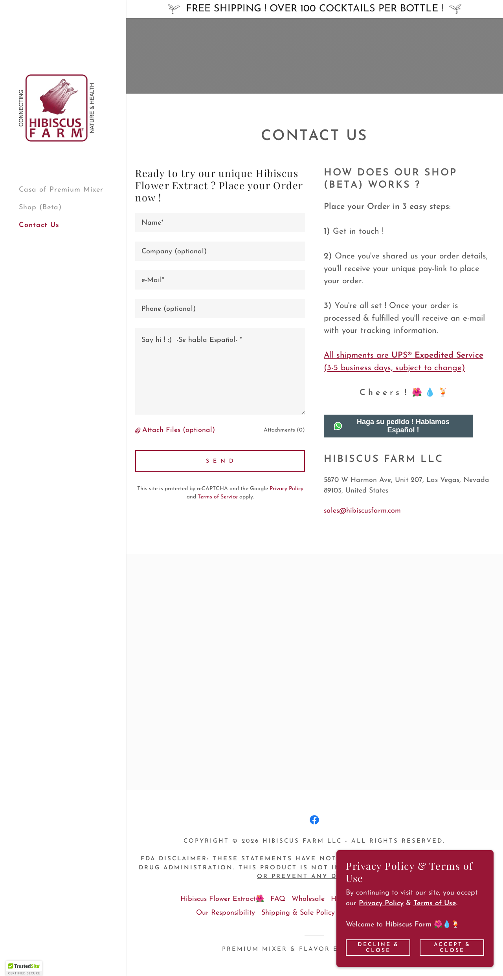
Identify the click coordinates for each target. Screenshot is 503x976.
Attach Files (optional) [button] (178, 430)
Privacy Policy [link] (286, 489)
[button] (138, 430)
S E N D (220, 461)
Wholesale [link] (308, 899)
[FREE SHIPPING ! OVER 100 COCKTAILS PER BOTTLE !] (314, 9)
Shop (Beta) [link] (40, 207)
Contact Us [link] (39, 225)
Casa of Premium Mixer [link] (61, 190)
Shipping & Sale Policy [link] (298, 913)
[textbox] (220, 222)
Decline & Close (378, 947)
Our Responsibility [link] (225, 913)
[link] (56, 107)
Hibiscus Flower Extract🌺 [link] (222, 899)
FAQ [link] (277, 899)
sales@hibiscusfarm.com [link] (362, 511)
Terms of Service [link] (218, 497)
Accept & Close (452, 947)
